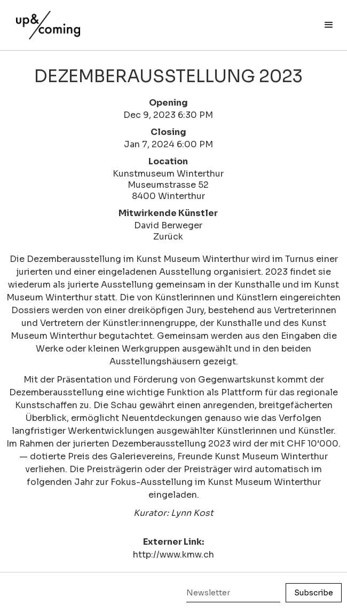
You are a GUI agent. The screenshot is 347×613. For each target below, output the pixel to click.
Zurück (168, 236)
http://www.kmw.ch (173, 554)
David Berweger (168, 225)
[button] (329, 25)
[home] (45, 19)
